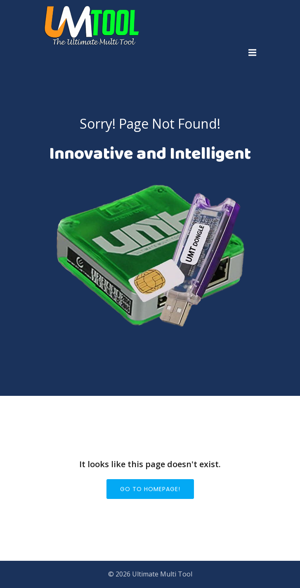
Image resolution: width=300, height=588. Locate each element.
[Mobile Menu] (252, 53)
